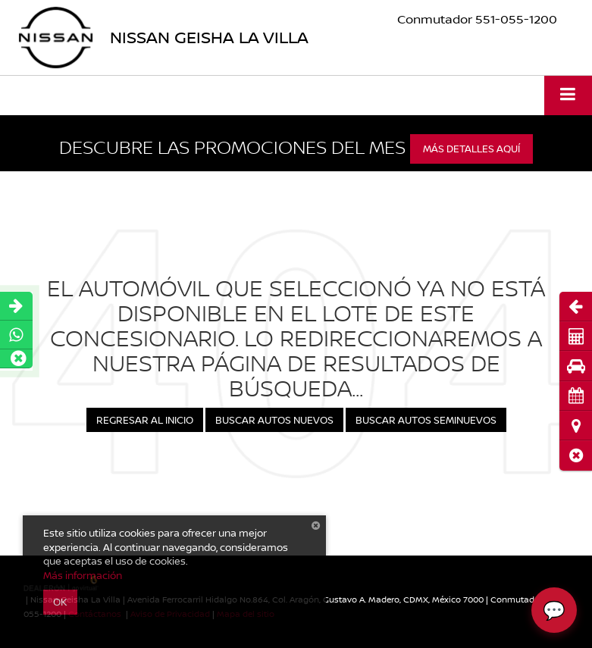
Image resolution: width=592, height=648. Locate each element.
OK (60, 602)
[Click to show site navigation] (568, 95)
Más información (82, 575)
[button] (575, 455)
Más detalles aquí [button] (471, 148)
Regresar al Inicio (144, 420)
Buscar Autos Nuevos (274, 420)
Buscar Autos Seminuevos (426, 420)
